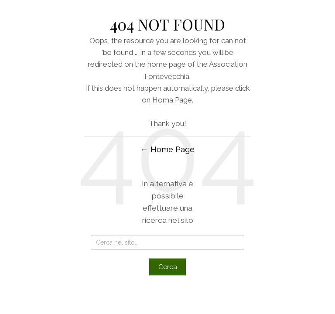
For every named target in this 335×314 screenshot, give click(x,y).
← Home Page (167, 149)
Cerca (167, 266)
